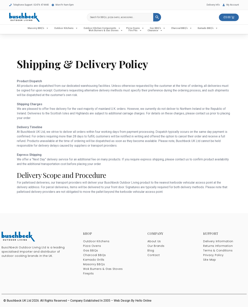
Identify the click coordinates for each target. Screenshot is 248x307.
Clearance (154, 30)
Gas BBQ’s (157, 28)
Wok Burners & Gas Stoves (106, 30)
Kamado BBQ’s (208, 28)
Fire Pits (135, 30)
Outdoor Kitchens (66, 28)
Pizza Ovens (135, 28)
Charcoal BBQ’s (181, 28)
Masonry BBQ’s (38, 28)
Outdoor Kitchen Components (101, 28)
